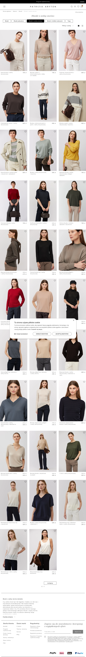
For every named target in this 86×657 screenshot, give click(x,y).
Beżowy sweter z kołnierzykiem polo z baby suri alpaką (37, 74)
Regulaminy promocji (36, 633)
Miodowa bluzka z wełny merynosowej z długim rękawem (66, 174)
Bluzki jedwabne (19, 21)
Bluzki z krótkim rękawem (55, 21)
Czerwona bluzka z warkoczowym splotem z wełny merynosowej (7, 323)
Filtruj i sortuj (68, 25)
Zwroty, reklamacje (8, 637)
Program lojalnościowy (43, 1)
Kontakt (5, 626)
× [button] (73, 320)
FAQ (4, 643)
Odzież (15, 11)
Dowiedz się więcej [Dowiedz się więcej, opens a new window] (36, 329)
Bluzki (20, 11)
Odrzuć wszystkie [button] (42, 334)
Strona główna (7, 11)
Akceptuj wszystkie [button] (62, 334)
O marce (19, 626)
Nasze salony (7, 640)
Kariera (19, 631)
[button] (72, 7)
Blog (18, 634)
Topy (69, 21)
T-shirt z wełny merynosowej (68, 473)
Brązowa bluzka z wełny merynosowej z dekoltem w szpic (67, 373)
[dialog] (43, 328)
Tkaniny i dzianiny (22, 629)
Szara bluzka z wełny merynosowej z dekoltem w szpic (8, 424)
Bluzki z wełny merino (35, 21)
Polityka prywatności (36, 630)
